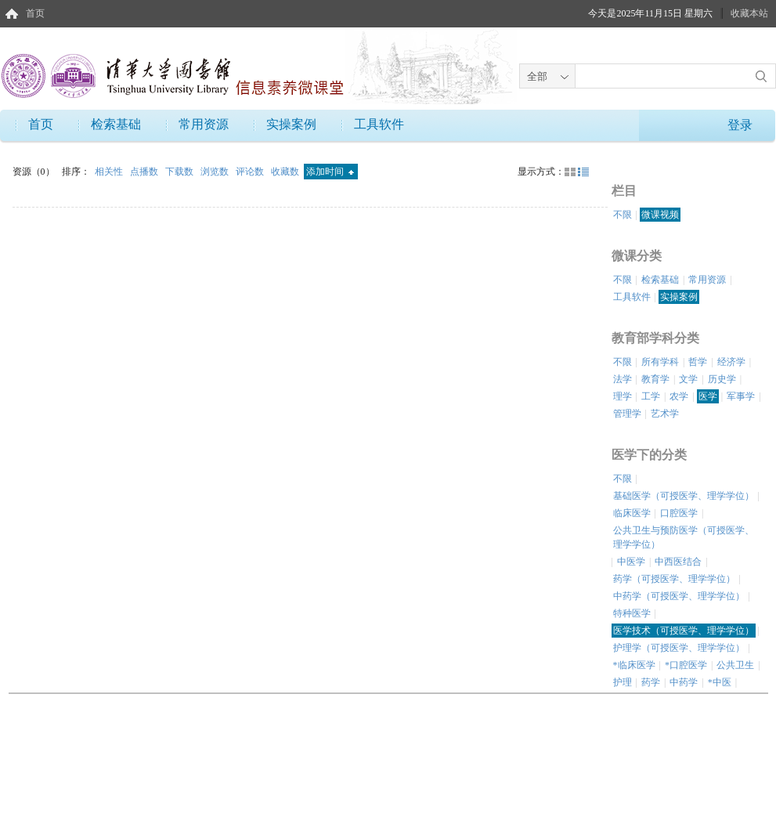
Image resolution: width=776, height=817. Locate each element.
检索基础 (116, 124)
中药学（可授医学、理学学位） (679, 596)
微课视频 (660, 214)
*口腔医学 (686, 665)
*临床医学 (634, 665)
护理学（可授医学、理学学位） (679, 647)
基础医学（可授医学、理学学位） (683, 495)
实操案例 (291, 124)
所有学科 (660, 361)
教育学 (655, 379)
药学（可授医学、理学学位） (674, 578)
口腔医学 (679, 513)
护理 (622, 682)
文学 (688, 379)
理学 (622, 396)
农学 (679, 396)
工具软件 (379, 124)
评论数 (251, 171)
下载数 (180, 171)
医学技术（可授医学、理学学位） (683, 630)
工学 (650, 396)
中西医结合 (678, 561)
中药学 (684, 682)
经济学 (731, 361)
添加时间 (330, 171)
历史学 (722, 379)
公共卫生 (735, 665)
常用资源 (204, 124)
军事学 (741, 396)
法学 (622, 379)
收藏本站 (749, 13)
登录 (740, 125)
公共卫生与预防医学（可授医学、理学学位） (683, 537)
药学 (650, 682)
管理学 (627, 413)
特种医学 (632, 613)
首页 (35, 13)
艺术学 (665, 413)
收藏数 (286, 171)
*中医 (719, 682)
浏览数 (215, 171)
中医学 (631, 561)
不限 (622, 214)
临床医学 (632, 513)
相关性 (110, 171)
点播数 (145, 171)
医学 (707, 396)
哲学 (697, 361)
